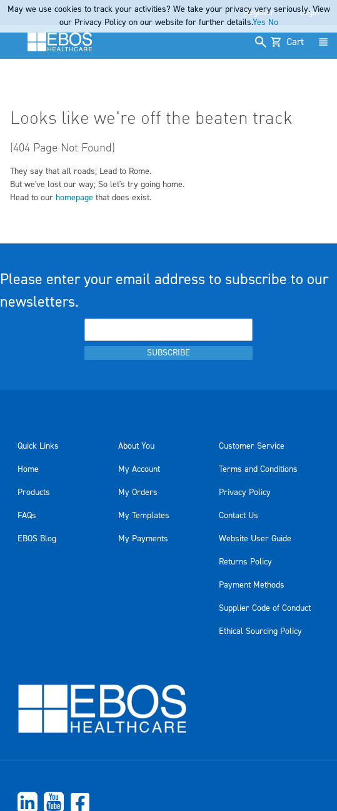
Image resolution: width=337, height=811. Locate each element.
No (273, 22)
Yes (259, 22)
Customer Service (251, 446)
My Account (139, 469)
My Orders (138, 492)
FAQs (27, 515)
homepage (74, 197)
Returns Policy (245, 562)
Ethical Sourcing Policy (260, 631)
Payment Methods (251, 585)
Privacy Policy (245, 492)
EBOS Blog (37, 538)
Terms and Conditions (258, 469)
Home (28, 469)
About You (136, 446)
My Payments (143, 538)
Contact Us (238, 515)
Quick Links (38, 446)
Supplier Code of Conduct (265, 608)
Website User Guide (255, 538)
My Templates (143, 515)
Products (34, 492)
